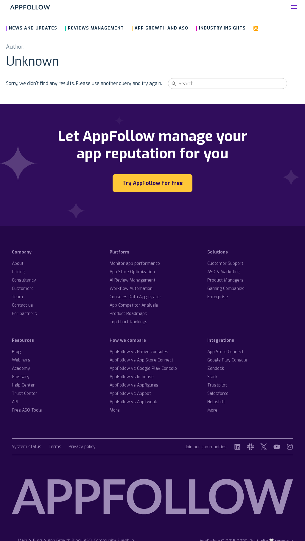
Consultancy (24, 280)
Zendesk (215, 368)
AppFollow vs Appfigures (134, 385)
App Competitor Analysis (134, 305)
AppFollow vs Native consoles (139, 352)
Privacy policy (82, 446)
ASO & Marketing (223, 272)
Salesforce (217, 393)
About (18, 263)
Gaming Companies (226, 288)
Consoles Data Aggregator (135, 297)
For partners (24, 313)
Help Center (23, 385)
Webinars (21, 360)
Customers (23, 288)
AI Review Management (132, 280)
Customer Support (225, 263)
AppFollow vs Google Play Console (143, 368)
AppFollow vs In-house (132, 377)
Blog (16, 352)
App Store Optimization (132, 272)
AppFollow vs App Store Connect (141, 360)
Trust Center (24, 393)
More (115, 410)
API (15, 402)
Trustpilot (217, 385)
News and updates (33, 28)
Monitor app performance (135, 263)
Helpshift (216, 402)
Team (17, 297)
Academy (21, 368)
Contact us (22, 305)
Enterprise (217, 297)
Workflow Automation (131, 288)
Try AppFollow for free (152, 183)
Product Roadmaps (128, 313)
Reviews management (96, 28)
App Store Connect (225, 352)
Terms (55, 446)
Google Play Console (227, 360)
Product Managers (225, 280)
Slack (212, 377)
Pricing (18, 272)
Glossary (20, 377)
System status (26, 446)
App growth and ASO (161, 28)
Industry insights (222, 28)
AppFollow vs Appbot (130, 393)
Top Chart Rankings (128, 322)
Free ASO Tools (27, 410)
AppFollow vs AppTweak (133, 402)
